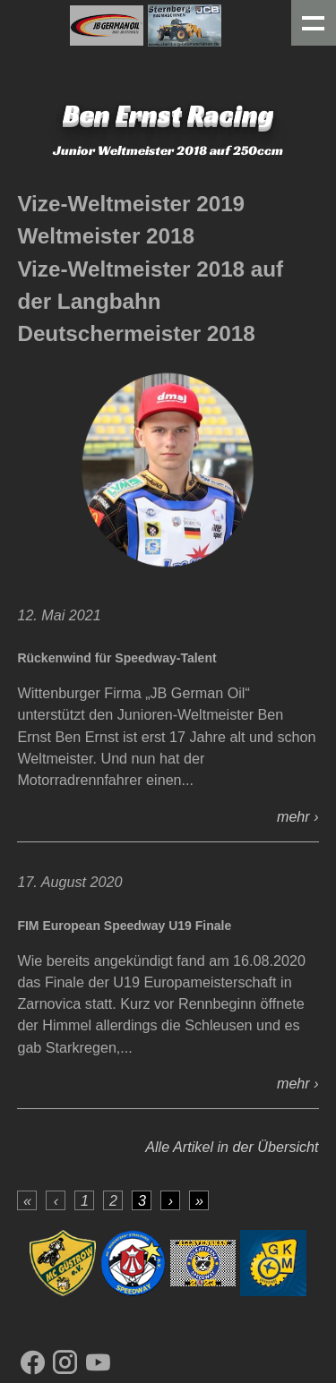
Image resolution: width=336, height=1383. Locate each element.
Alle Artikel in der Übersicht (231, 1147)
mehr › (298, 816)
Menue (314, 23)
